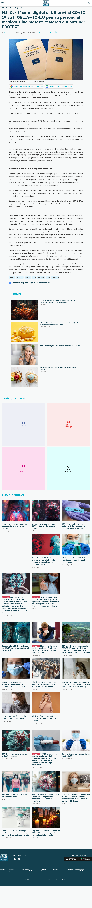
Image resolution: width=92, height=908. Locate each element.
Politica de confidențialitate (27, 870)
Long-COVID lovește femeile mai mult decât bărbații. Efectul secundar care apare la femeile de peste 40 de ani (76, 797)
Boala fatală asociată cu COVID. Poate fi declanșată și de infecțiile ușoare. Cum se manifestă (46, 797)
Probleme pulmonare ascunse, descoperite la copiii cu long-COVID (14, 526)
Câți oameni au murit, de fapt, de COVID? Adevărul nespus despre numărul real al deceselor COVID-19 (46, 834)
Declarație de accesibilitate (79, 870)
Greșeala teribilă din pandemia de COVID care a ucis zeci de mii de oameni (15, 648)
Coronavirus (25, 8)
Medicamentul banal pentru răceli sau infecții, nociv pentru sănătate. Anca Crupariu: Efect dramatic (45, 649)
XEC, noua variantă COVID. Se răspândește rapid (14, 795)
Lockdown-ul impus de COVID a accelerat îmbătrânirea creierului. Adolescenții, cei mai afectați (76, 684)
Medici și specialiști (12, 870)
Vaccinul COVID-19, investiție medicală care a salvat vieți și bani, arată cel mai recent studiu (15, 833)
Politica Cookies (43, 870)
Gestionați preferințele (56, 870)
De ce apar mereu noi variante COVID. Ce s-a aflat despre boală (45, 526)
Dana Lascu (8, 33)
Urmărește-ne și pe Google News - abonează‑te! (31, 283)
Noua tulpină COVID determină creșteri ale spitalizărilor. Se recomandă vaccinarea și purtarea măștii (45, 561)
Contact (70, 869)
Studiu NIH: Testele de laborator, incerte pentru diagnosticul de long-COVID (14, 684)
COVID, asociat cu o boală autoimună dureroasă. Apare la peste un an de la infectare (75, 526)
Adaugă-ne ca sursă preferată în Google (28, 86)
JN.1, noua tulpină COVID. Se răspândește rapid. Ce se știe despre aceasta (74, 560)
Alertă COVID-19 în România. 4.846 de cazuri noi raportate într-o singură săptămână (44, 684)
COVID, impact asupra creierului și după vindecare (15, 755)
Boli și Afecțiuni (15, 8)
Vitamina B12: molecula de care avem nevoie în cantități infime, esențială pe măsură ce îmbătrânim (60, 323)
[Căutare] (89, 3)
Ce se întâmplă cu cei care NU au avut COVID (76, 755)
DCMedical (5, 8)
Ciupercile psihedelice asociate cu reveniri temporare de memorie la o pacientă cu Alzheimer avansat (57, 301)
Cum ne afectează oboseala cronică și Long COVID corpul (14, 717)
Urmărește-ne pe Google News (60, 86)
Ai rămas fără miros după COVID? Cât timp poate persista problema (45, 718)
